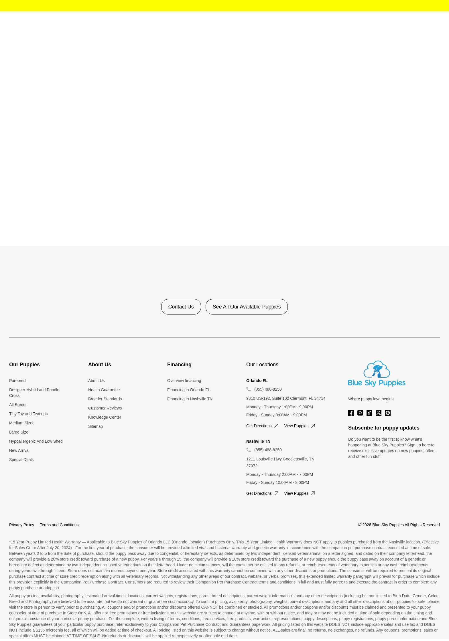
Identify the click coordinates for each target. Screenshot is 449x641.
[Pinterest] (388, 413)
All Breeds (18, 404)
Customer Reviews (105, 408)
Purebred (17, 380)
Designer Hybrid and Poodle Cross (34, 392)
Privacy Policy (21, 525)
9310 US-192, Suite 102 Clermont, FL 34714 (286, 398)
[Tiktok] (369, 413)
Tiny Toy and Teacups (28, 413)
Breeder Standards (105, 399)
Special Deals (21, 459)
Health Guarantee (104, 389)
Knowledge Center (104, 417)
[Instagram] (360, 413)
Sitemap (95, 426)
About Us (96, 380)
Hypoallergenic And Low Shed (36, 441)
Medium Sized (22, 423)
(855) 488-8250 (268, 389)
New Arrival (19, 450)
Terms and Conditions (59, 525)
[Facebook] (351, 413)
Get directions (263, 425)
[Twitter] (378, 413)
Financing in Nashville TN (189, 399)
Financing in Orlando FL (188, 389)
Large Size (18, 432)
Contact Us (181, 307)
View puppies (300, 425)
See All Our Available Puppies (247, 307)
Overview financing (184, 380)
